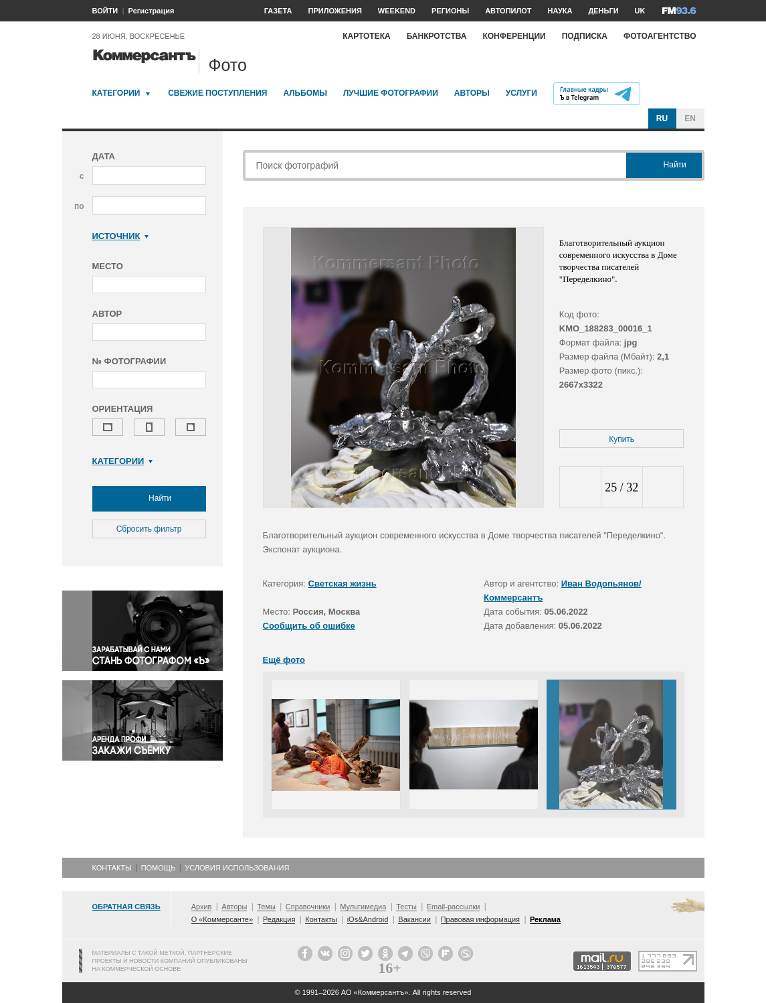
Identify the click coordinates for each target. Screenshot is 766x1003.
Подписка (584, 36)
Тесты (406, 907)
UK (640, 11)
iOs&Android (368, 919)
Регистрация (151, 11)
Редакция (279, 919)
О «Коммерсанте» (222, 919)
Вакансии (414, 919)
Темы (266, 907)
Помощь (158, 868)
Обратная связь (126, 907)
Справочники (308, 907)
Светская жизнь (342, 583)
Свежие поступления (217, 93)
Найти (149, 499)
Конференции (513, 36)
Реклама (545, 919)
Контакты (112, 868)
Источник (120, 236)
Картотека (367, 36)
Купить (621, 439)
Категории (116, 93)
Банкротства (437, 36)
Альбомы (305, 93)
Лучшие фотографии (390, 93)
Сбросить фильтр (149, 529)
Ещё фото (284, 660)
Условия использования (237, 868)
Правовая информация (480, 919)
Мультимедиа (363, 907)
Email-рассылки (453, 907)
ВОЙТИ (105, 11)
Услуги (521, 93)
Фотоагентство (660, 36)
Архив (201, 907)
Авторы (472, 93)
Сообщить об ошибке (309, 626)
